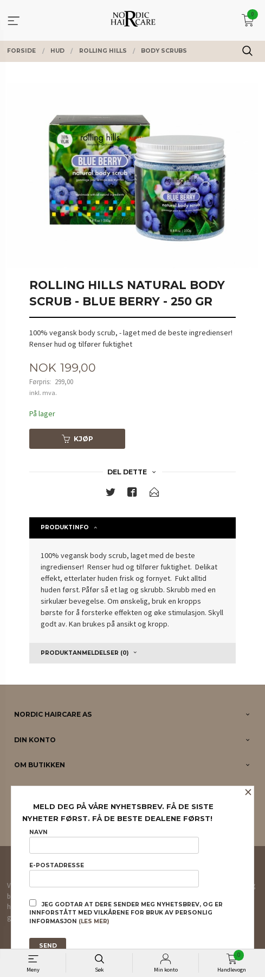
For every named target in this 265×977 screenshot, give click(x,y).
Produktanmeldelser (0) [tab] (84, 652)
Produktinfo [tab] (65, 527)
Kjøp (77, 439)
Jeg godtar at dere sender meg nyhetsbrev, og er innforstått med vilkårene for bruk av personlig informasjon (126, 912)
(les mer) (94, 921)
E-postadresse (114, 874)
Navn (114, 841)
